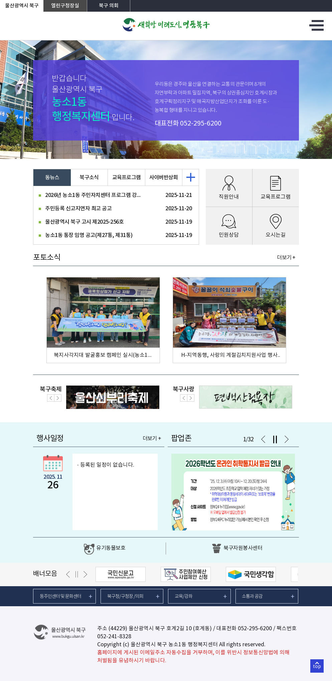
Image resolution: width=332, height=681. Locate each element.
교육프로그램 (126, 178)
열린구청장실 (65, 6)
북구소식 (89, 178)
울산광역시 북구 (22, 6)
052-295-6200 (200, 124)
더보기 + (286, 258)
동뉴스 (52, 178)
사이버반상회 (163, 178)
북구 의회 (109, 6)
